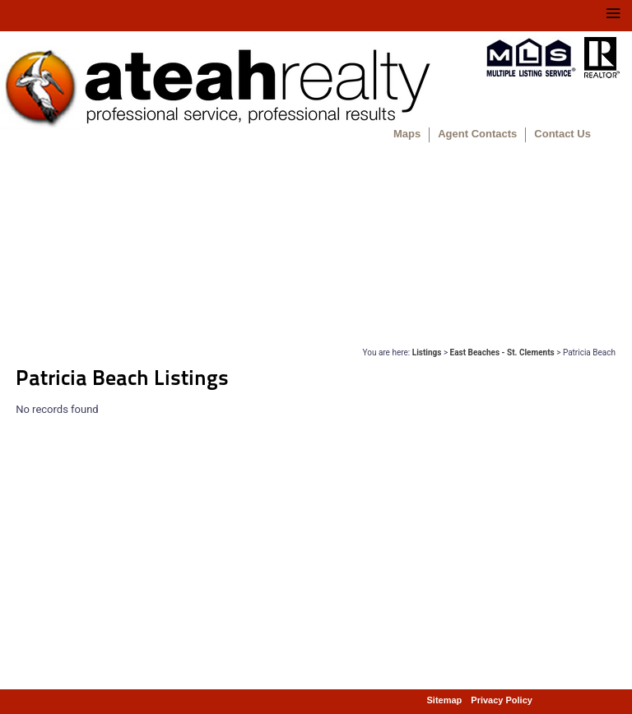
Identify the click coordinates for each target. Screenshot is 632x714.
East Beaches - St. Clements (502, 352)
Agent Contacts (477, 134)
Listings (427, 352)
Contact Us (562, 134)
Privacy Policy (501, 700)
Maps (407, 134)
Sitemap (444, 700)
